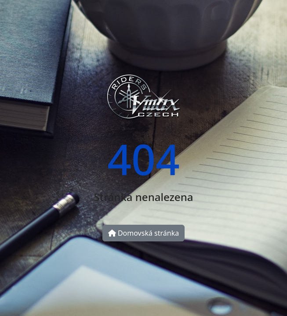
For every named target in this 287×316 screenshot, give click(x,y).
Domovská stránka (143, 233)
